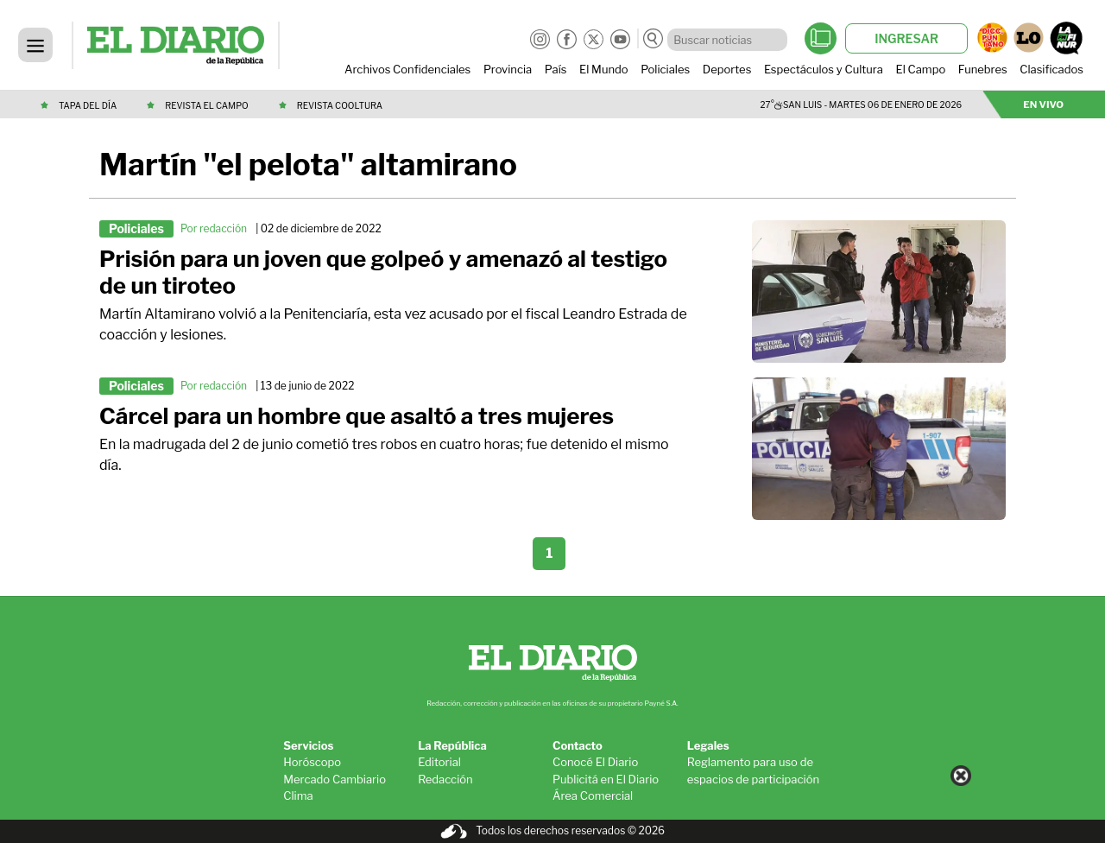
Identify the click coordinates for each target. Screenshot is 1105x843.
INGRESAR (906, 38)
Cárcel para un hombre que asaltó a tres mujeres (356, 415)
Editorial (439, 762)
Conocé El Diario (595, 762)
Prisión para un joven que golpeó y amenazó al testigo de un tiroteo (383, 272)
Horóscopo (312, 762)
